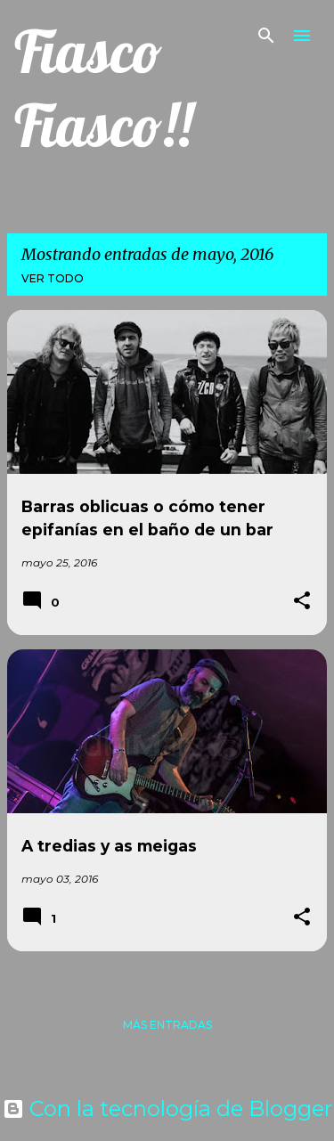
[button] (302, 602)
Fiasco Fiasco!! (103, 88)
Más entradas (167, 1024)
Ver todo (52, 278)
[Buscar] (266, 35)
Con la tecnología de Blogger (167, 1108)
